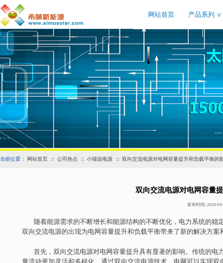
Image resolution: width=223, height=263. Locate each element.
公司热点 (67, 159)
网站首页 (161, 14)
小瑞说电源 (99, 159)
